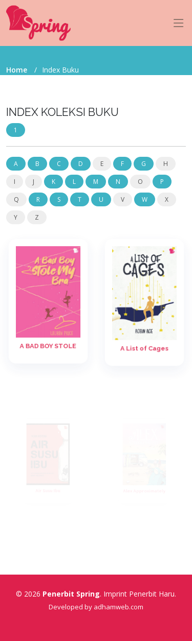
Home (16, 70)
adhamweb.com (118, 606)
